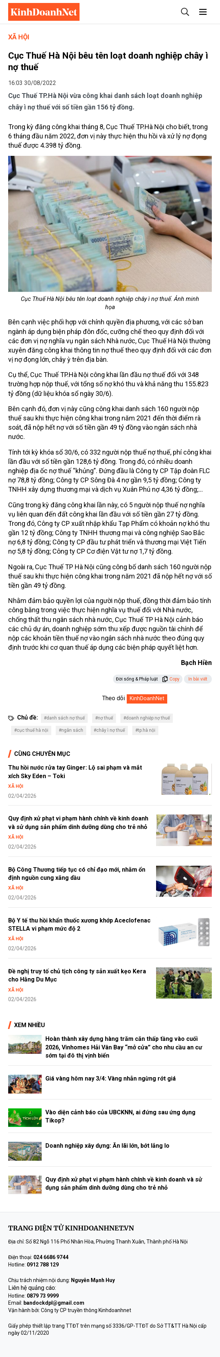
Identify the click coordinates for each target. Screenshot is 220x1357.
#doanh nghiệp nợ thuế (146, 718)
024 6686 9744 (50, 1257)
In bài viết (197, 679)
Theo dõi (113, 698)
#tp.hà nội (145, 730)
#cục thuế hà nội (31, 730)
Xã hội (18, 37)
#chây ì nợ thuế (109, 730)
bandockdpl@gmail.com (53, 1303)
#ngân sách (71, 730)
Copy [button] (170, 679)
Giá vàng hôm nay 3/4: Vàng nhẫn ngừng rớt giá (110, 1078)
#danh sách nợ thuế (64, 718)
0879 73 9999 (43, 1296)
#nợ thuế (104, 718)
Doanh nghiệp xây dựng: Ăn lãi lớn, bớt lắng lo (107, 1145)
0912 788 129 (43, 1265)
